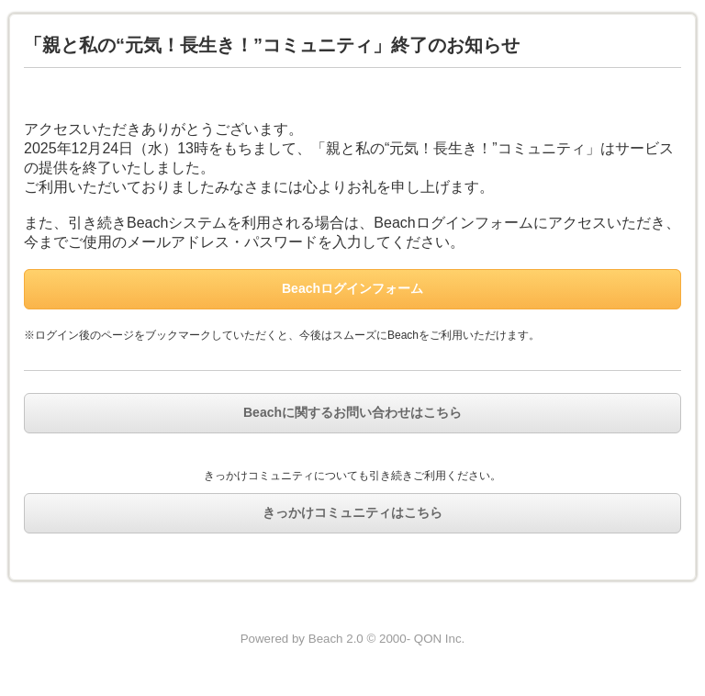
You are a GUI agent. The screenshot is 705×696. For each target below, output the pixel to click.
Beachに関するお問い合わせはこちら (352, 412)
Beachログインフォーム (352, 288)
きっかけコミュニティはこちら (352, 512)
